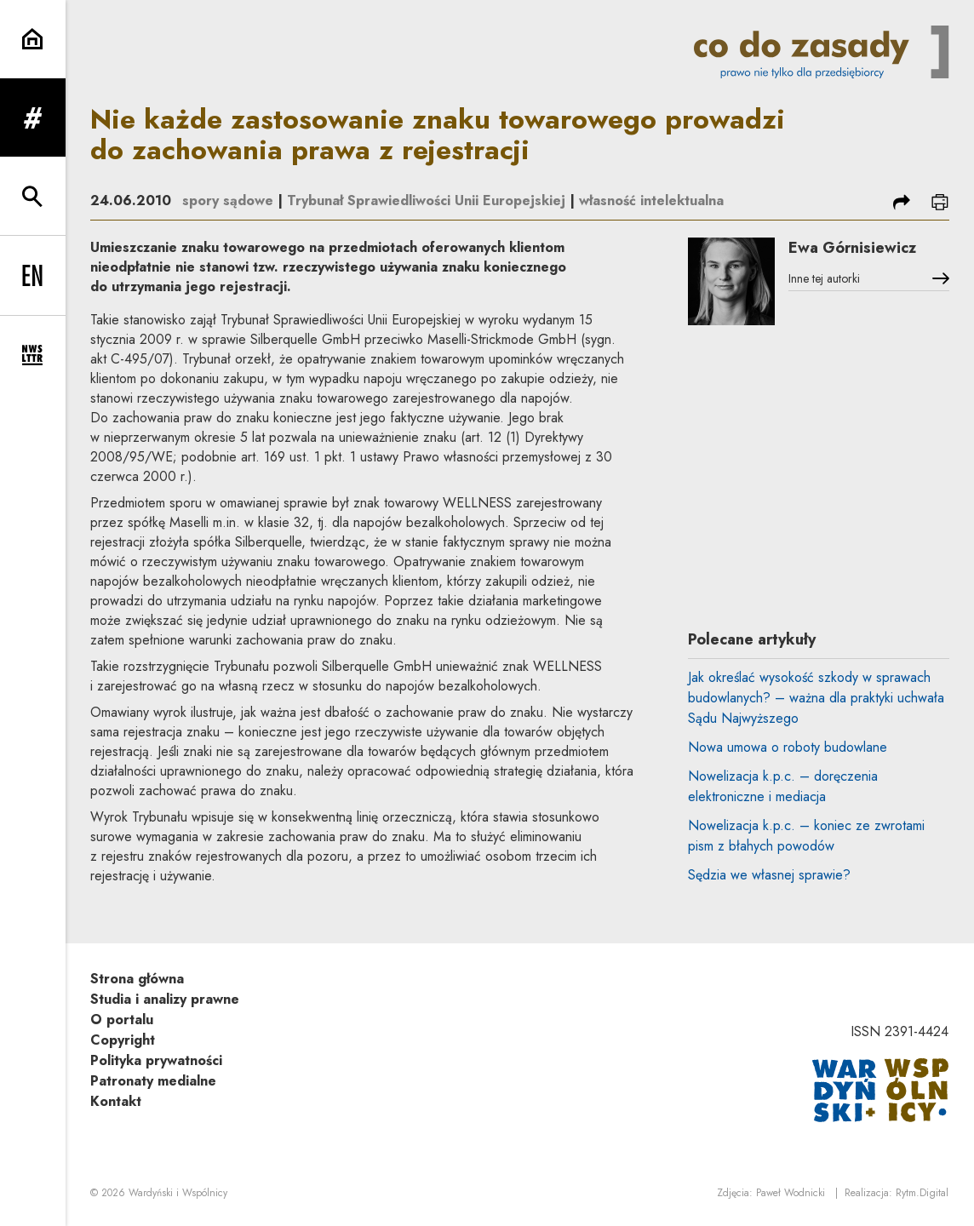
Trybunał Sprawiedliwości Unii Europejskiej (426, 200)
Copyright (122, 1040)
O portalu (121, 1019)
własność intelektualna (651, 200)
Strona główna (137, 978)
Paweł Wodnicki (790, 1192)
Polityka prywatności (156, 1060)
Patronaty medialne (153, 1081)
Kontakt (115, 1101)
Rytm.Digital (922, 1192)
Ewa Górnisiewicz (852, 248)
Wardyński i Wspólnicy (178, 1192)
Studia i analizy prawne (164, 999)
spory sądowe (227, 200)
